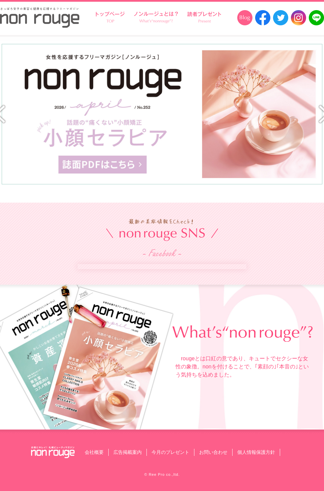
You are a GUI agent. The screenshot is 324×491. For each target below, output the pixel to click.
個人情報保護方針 (256, 452)
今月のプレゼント (170, 452)
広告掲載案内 (127, 452)
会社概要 (94, 452)
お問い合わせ (213, 452)
